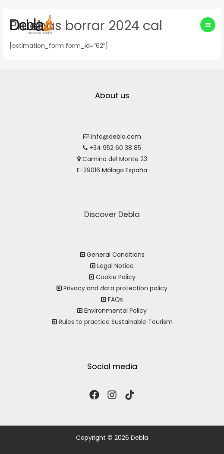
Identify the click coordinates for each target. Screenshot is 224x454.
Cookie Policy (116, 277)
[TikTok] (130, 395)
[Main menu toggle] (207, 24)
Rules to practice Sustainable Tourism (116, 321)
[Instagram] (112, 395)
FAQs (115, 299)
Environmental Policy (115, 310)
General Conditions (116, 254)
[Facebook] (94, 395)
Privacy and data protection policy (115, 288)
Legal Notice (115, 265)
